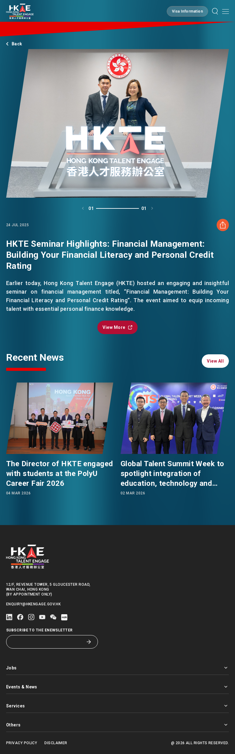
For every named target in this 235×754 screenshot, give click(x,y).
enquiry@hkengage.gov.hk (33, 604)
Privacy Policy (21, 743)
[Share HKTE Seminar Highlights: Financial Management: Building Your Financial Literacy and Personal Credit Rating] (223, 255)
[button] (187, 11)
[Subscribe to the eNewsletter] (47, 642)
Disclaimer (55, 743)
